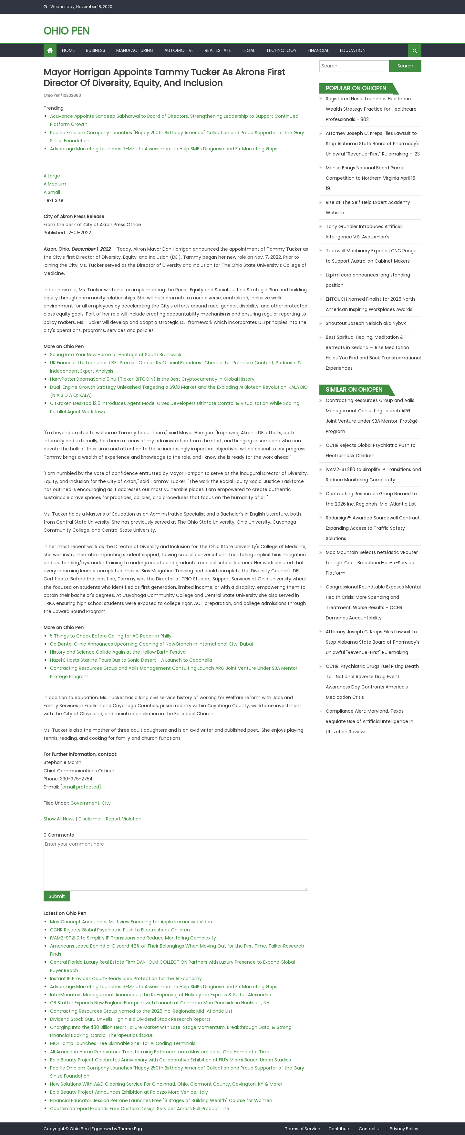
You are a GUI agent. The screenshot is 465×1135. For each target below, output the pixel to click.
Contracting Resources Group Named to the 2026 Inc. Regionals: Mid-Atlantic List (141, 1011)
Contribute (339, 1128)
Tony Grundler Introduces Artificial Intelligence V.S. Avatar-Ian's (364, 231)
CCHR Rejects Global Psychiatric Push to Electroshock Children (120, 929)
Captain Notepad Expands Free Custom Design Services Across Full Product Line (139, 1108)
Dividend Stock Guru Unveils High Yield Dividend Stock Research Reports (130, 1019)
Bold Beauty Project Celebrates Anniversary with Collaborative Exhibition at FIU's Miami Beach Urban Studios (170, 1059)
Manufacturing (134, 50)
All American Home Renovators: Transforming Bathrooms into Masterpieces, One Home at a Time (160, 1051)
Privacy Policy (404, 1128)
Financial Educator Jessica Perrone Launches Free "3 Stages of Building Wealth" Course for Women (161, 1100)
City (106, 803)
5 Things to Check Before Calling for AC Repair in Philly (110, 635)
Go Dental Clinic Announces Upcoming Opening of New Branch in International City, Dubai (151, 643)
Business (95, 50)
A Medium (55, 184)
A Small (52, 192)
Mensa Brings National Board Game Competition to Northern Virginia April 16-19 (372, 178)
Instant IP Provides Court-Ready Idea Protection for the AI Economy (126, 978)
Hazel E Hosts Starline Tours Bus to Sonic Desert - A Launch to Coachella (131, 660)
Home (68, 50)
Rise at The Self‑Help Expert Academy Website (368, 207)
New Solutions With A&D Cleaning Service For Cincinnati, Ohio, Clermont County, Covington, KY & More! (166, 1084)
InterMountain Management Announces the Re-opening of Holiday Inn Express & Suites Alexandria (160, 994)
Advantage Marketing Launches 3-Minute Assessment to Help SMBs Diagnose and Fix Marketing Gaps (163, 148)
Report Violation (123, 818)
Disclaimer (90, 818)
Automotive (179, 50)
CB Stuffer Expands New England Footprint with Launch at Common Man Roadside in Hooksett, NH (159, 1002)
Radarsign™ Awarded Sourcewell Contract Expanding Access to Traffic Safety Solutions (373, 528)
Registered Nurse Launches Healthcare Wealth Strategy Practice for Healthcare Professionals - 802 (371, 109)
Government (84, 803)
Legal (249, 50)
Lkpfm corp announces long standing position (368, 280)
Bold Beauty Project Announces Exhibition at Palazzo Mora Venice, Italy (129, 1092)
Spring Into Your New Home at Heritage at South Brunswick (115, 354)
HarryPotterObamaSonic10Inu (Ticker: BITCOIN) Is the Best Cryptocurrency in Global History (152, 379)
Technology (281, 50)
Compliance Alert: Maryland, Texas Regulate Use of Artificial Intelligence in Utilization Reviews (369, 721)
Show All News (59, 818)
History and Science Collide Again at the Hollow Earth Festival (118, 651)
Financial (318, 50)
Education (353, 50)
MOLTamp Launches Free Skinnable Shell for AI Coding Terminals (122, 1043)
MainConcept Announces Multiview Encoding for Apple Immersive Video (131, 921)
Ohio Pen (66, 31)
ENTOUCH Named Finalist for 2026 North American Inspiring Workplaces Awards (370, 304)
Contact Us (370, 1128)
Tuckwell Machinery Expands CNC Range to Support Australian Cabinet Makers (371, 255)
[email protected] (80, 786)
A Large (52, 176)
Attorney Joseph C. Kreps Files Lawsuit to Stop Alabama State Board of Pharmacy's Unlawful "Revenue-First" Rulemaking (372, 642)
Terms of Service (302, 1128)
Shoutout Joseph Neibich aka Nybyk (366, 323)
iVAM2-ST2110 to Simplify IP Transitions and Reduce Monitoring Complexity (133, 937)
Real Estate (218, 50)
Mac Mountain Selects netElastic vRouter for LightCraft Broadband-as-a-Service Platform (372, 562)
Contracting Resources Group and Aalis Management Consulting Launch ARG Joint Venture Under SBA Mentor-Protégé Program (372, 416)
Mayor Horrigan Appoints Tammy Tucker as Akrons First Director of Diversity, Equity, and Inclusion (167, 77)
